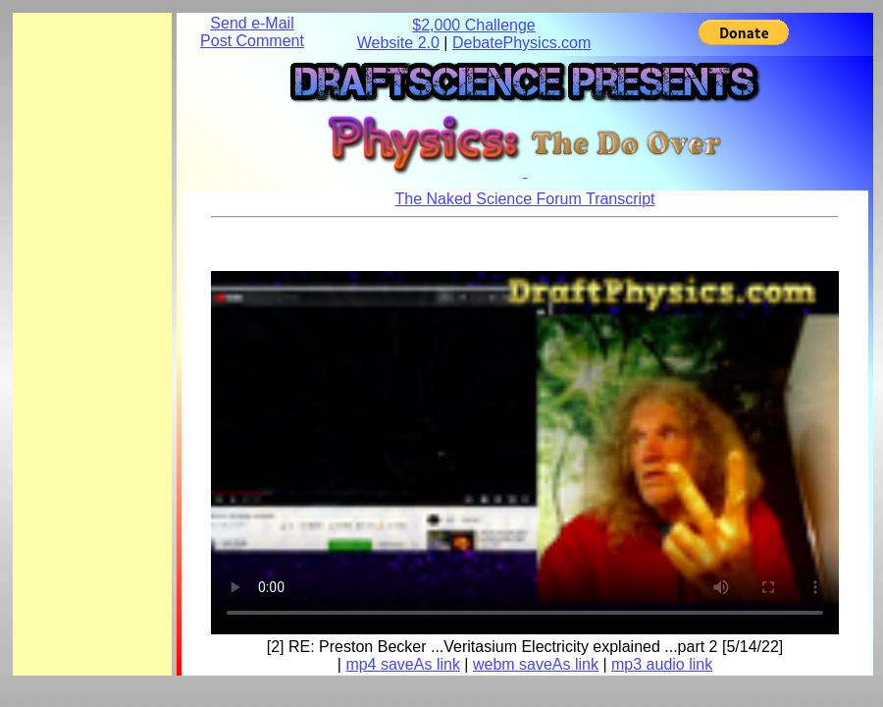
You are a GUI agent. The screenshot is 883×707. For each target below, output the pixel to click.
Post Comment (252, 40)
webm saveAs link (535, 664)
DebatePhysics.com (521, 42)
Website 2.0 (398, 42)
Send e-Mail (251, 23)
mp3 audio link (661, 664)
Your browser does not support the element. (525, 447)
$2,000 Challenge (473, 25)
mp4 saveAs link (402, 664)
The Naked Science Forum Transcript (525, 198)
